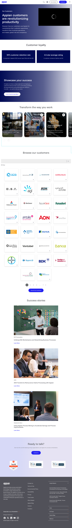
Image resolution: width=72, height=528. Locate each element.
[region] (54, 17)
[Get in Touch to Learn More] (12, 94)
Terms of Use (31, 486)
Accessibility (31, 492)
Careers (30, 506)
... (39, 285)
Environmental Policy (33, 489)
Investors (30, 508)
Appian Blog (31, 503)
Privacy (29, 494)
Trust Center (31, 497)
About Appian (31, 500)
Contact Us (30, 483)
